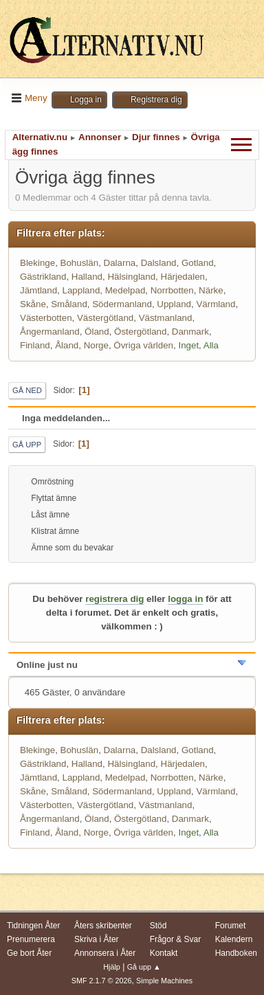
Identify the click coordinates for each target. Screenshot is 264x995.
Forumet (230, 925)
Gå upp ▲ (144, 967)
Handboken (236, 953)
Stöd (158, 925)
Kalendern (234, 939)
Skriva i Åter (96, 939)
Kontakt (164, 953)
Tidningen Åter (33, 925)
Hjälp (111, 967)
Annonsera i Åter (104, 953)
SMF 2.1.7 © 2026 (102, 980)
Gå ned (27, 390)
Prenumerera (31, 939)
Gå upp (26, 444)
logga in (185, 599)
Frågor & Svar (175, 939)
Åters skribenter (103, 925)
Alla (211, 345)
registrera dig (114, 599)
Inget (188, 345)
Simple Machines (164, 980)
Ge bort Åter (29, 953)
